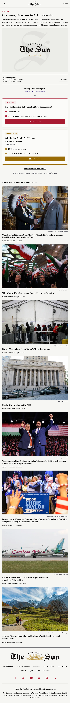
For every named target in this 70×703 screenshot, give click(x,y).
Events (45, 666)
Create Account (35, 122)
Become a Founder (23, 666)
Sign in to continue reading (35, 91)
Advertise (36, 666)
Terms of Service (51, 173)
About (37, 671)
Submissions (62, 666)
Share (63, 80)
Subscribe (46, 671)
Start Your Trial (35, 159)
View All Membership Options (35, 168)
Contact (23, 671)
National (5, 11)
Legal (30, 671)
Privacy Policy (37, 173)
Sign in (65, 3)
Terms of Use (36, 693)
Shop (52, 666)
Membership (8, 666)
